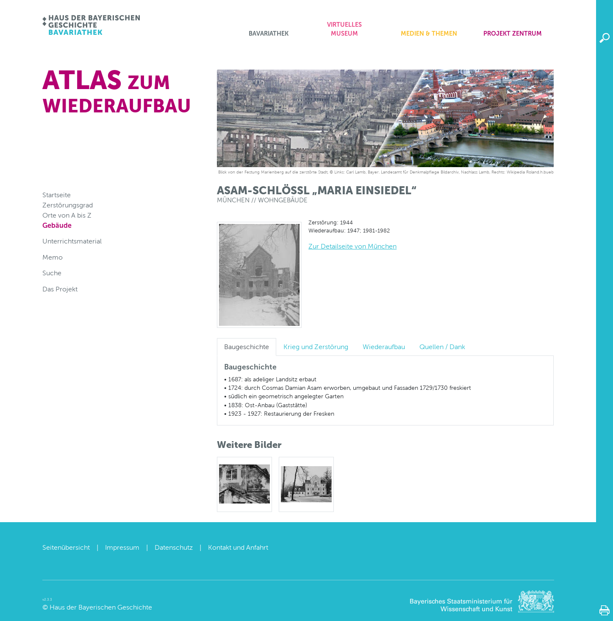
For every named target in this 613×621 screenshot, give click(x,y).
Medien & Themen (429, 33)
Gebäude (57, 225)
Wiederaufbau (384, 346)
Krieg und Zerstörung (315, 346)
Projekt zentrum (512, 33)
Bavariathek (268, 33)
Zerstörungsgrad (67, 205)
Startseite (56, 195)
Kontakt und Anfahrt (238, 547)
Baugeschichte (246, 346)
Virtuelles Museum (344, 29)
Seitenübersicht (66, 547)
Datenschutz (174, 547)
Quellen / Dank (442, 346)
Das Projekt (60, 289)
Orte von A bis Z (67, 215)
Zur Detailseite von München (352, 246)
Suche (51, 273)
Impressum (122, 547)
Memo (52, 257)
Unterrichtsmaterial (72, 241)
